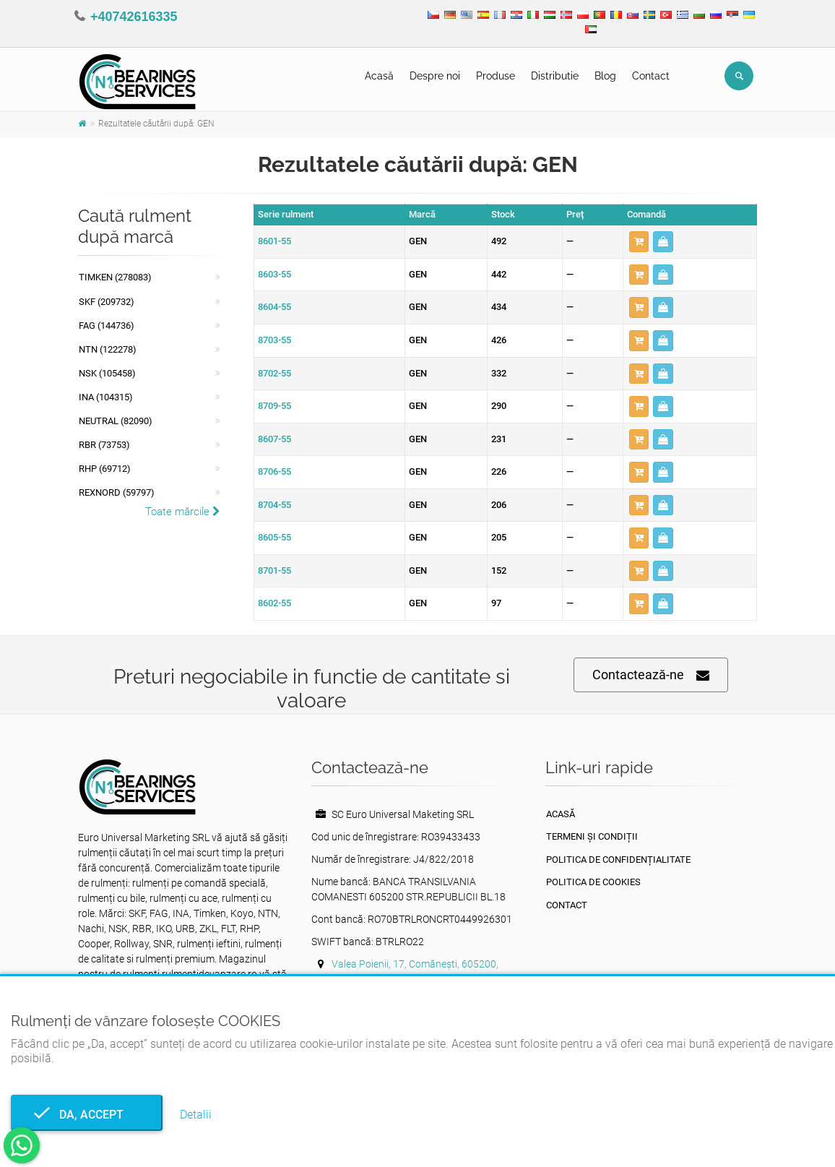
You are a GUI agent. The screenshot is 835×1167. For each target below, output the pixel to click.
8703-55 (274, 340)
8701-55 (274, 570)
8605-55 (274, 537)
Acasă (379, 76)
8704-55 (274, 504)
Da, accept (87, 1114)
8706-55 (274, 471)
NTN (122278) (108, 349)
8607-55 (274, 439)
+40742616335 (134, 16)
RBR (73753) (104, 444)
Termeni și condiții (592, 836)
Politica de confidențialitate (618, 859)
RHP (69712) (105, 468)
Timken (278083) (115, 277)
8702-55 (274, 373)
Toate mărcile (182, 511)
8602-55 (274, 603)
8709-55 (274, 405)
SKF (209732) (106, 301)
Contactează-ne (650, 675)
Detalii (196, 1114)
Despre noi (435, 76)
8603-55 (274, 274)
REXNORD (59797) (117, 492)
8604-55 (274, 306)
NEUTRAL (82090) (115, 420)
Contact (651, 76)
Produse (495, 76)
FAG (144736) (106, 325)
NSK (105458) (107, 373)
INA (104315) (106, 397)
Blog (605, 76)
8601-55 (274, 241)
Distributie (555, 76)
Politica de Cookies (593, 882)
